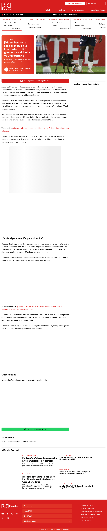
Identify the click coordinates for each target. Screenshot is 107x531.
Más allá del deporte (98, 10)
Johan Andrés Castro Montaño (19, 68)
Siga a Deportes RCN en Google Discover (35, 81)
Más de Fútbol (10, 450)
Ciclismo (62, 10)
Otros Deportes (77, 10)
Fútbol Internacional (29, 441)
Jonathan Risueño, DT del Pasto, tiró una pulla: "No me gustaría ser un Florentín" (77, 487)
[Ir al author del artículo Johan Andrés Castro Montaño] (6, 69)
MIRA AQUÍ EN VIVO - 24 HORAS (65, 15)
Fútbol (47, 10)
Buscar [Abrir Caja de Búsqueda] (92, 3)
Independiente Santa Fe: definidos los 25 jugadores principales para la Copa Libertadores (39, 479)
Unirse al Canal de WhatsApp (35, 429)
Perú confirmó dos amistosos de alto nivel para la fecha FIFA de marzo (39, 459)
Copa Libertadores (14, 441)
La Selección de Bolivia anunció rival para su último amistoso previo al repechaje (75, 472)
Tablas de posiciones (75, 3)
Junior (4, 441)
